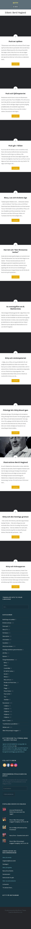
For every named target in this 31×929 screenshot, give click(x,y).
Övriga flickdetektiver (8, 659)
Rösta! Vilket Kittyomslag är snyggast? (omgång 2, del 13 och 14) (18, 842)
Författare (5, 633)
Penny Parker (7, 691)
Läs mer (15, 64)
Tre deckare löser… (8, 887)
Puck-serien (7, 694)
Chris (5, 665)
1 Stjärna (6, 706)
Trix (5, 696)
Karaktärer (5, 643)
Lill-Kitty (5, 653)
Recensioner (6, 703)
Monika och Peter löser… (10, 682)
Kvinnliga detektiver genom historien (12, 649)
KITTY (15, 2)
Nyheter (5, 656)
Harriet (6, 674)
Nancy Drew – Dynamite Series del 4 (18, 835)
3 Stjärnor (6, 711)
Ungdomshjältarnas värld (9, 861)
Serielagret (5, 864)
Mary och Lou (7, 679)
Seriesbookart (6, 874)
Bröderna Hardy (7, 623)
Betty (5, 662)
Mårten (6, 676)
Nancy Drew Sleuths (8, 871)
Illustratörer (6, 636)
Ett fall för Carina (8, 671)
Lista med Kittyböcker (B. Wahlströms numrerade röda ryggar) (17, 812)
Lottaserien (6, 884)
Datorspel (5, 626)
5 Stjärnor (6, 717)
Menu (16, 6)
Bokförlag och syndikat (9, 619)
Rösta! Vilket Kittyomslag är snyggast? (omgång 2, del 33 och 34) (18, 821)
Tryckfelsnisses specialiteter (10, 724)
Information (6, 639)
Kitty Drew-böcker (8, 646)
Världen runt (6, 727)
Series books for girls (8, 877)
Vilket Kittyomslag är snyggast (11, 730)
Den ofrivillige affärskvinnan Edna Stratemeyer (18, 828)
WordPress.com (18, 912)
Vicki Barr (6, 699)
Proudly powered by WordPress (13, 910)
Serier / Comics (7, 720)
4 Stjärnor (6, 714)
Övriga (5, 685)
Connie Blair (7, 668)
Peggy (5, 688)
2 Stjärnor (6, 708)
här (16, 746)
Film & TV (5, 629)
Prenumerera (8, 794)
